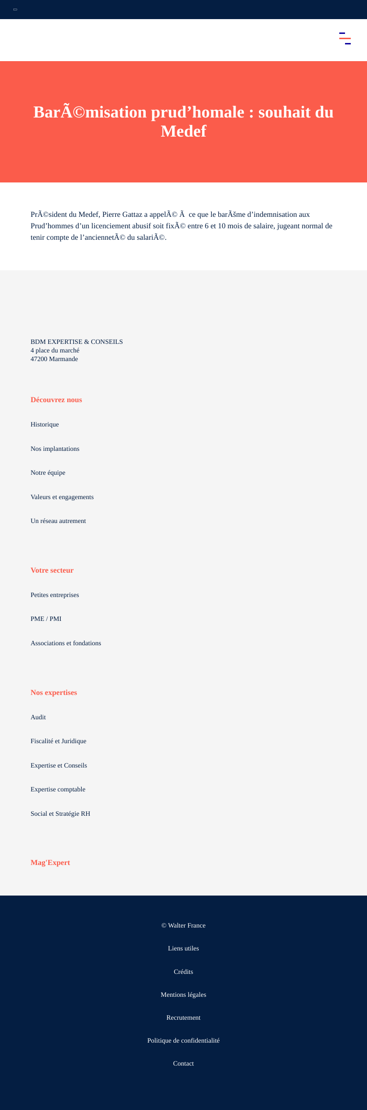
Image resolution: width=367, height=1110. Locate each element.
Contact (183, 1063)
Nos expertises (54, 693)
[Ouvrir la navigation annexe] (15, 9)
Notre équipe (48, 473)
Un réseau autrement (58, 521)
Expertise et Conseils (59, 765)
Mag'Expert (50, 863)
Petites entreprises (55, 595)
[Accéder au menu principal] (345, 38)
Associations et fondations (66, 643)
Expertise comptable (58, 789)
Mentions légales (183, 995)
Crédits (183, 972)
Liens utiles (183, 948)
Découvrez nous (56, 400)
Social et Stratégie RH (60, 814)
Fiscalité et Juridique (58, 741)
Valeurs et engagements (62, 497)
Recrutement (183, 1018)
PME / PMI (46, 619)
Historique (45, 424)
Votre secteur (52, 570)
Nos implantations (55, 449)
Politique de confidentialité (183, 1041)
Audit (38, 717)
